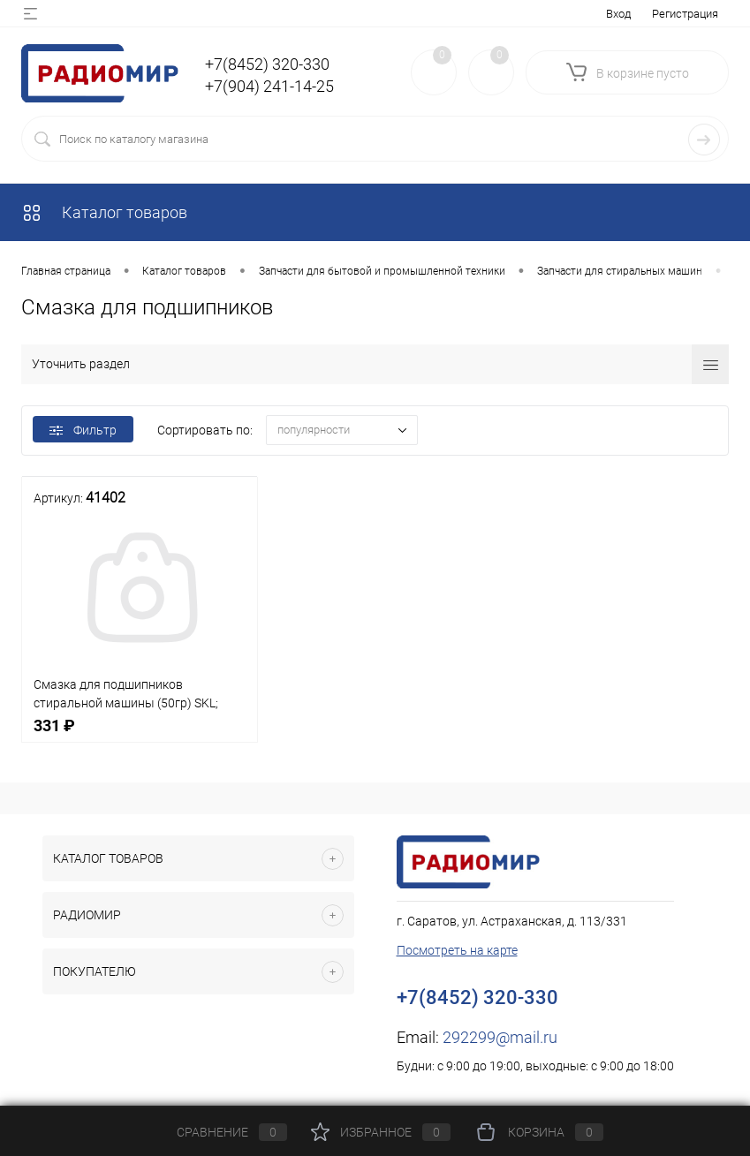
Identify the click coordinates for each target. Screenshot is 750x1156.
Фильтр (83, 430)
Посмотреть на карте (457, 950)
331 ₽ (140, 735)
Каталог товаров (104, 212)
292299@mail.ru (500, 1037)
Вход (618, 13)
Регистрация (685, 13)
